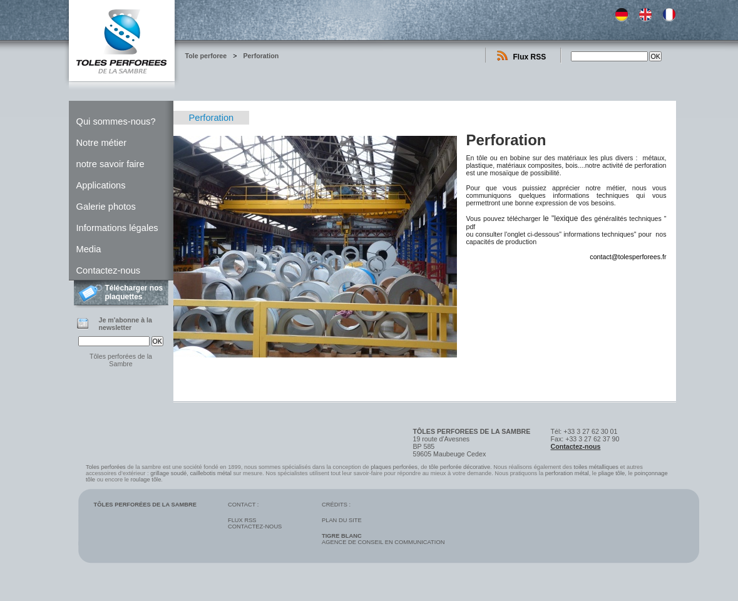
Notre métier (101, 143)
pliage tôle (611, 473)
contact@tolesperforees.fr (628, 256)
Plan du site (342, 520)
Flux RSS (529, 57)
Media (88, 249)
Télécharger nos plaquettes (134, 292)
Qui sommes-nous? (116, 121)
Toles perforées (106, 467)
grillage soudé (168, 473)
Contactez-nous (108, 270)
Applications (101, 185)
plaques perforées (394, 467)
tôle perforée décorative (459, 467)
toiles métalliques (595, 467)
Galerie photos (106, 207)
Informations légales (117, 228)
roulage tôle (146, 479)
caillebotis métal (210, 473)
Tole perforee (206, 55)
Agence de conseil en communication (383, 539)
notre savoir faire (110, 164)
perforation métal (567, 473)
